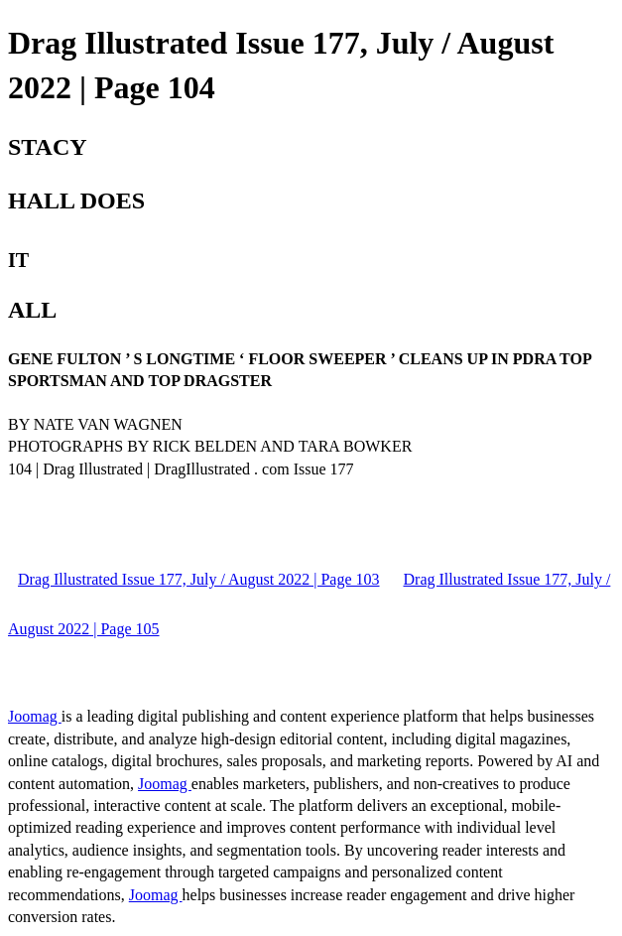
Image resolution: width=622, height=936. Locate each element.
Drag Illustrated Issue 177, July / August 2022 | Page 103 (199, 579)
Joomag (35, 716)
